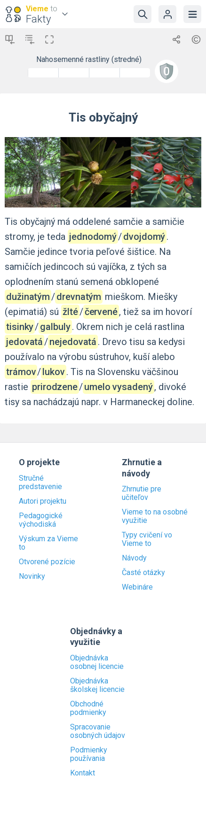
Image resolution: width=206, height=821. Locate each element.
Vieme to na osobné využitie (155, 516)
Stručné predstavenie (40, 482)
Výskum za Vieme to (48, 543)
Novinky (32, 576)
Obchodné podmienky (88, 708)
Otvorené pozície (47, 562)
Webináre (137, 587)
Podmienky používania (88, 754)
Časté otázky (143, 572)
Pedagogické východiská (41, 520)
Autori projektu (42, 501)
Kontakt (82, 773)
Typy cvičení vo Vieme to (147, 539)
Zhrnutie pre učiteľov (141, 493)
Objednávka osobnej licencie (97, 662)
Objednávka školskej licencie (97, 685)
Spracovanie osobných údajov (97, 731)
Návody (134, 558)
